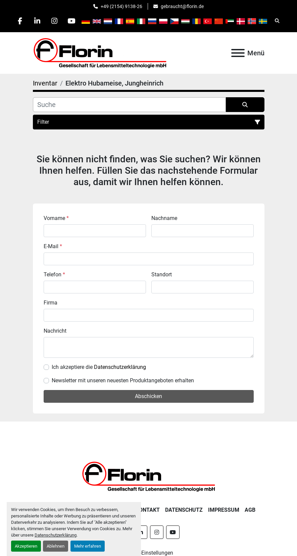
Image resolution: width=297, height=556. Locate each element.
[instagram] (54, 20)
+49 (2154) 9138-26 (121, 6)
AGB (250, 510)
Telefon (54, 274)
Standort (161, 274)
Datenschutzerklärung (56, 535)
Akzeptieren (26, 546)
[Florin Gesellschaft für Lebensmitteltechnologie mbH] (149, 476)
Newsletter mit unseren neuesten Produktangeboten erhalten (123, 380)
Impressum (223, 510)
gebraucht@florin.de (182, 6)
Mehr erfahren (87, 546)
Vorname (56, 218)
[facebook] (20, 20)
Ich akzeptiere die (99, 367)
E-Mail (53, 246)
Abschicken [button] (148, 396)
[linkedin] (37, 20)
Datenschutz (184, 510)
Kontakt (148, 510)
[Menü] (238, 53)
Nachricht (55, 331)
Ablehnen (55, 546)
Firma (50, 302)
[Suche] (129, 104)
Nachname (164, 218)
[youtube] (71, 20)
